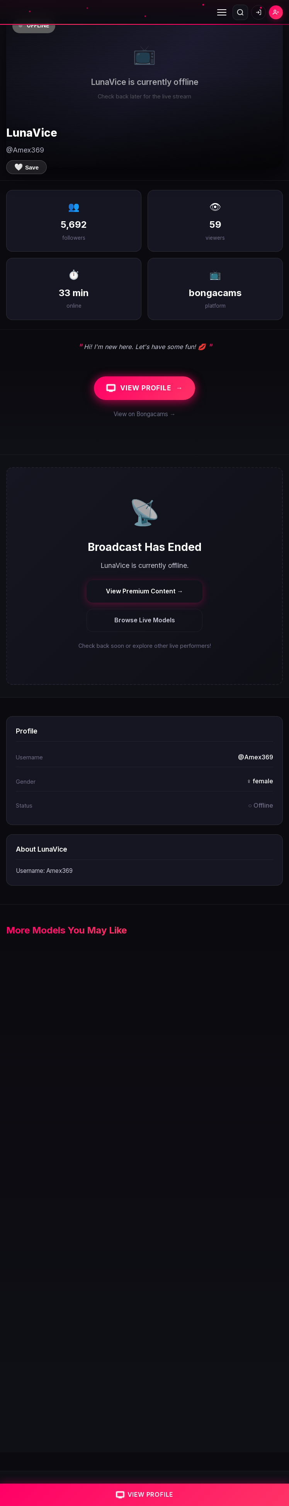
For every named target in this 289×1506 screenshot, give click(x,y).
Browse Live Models (144, 620)
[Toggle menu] (222, 12)
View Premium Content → (144, 591)
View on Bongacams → (144, 414)
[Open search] (240, 12)
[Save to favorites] (26, 167)
